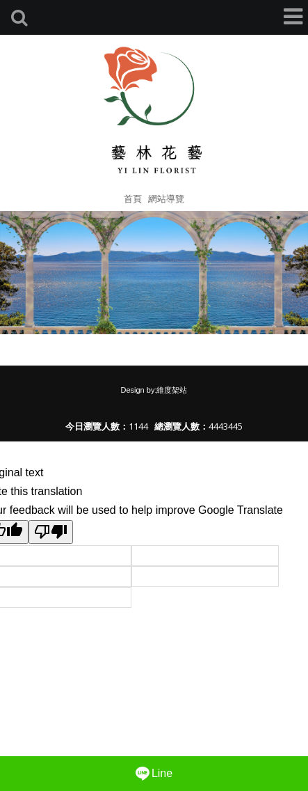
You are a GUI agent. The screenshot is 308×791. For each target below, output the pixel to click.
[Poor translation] (51, 532)
